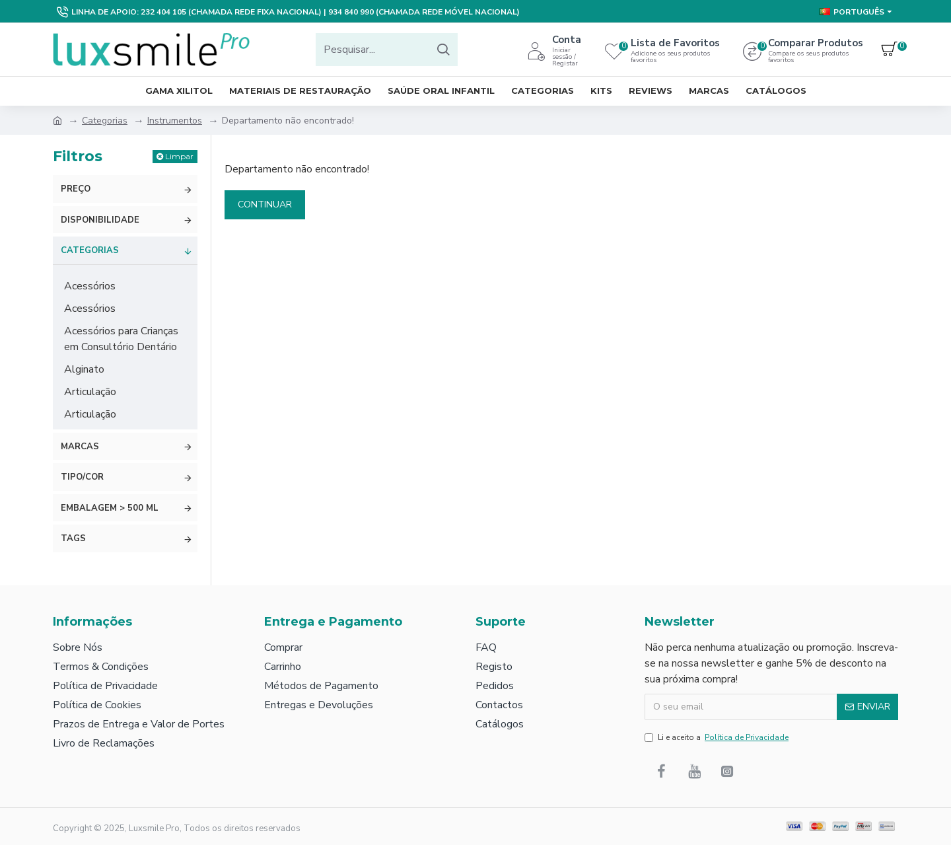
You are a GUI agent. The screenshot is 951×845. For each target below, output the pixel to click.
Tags (73, 538)
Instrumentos (174, 120)
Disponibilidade (100, 220)
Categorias (104, 120)
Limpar (179, 156)
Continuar (265, 204)
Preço (75, 189)
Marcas (80, 447)
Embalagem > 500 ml (109, 508)
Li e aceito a (718, 737)
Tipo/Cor (82, 477)
